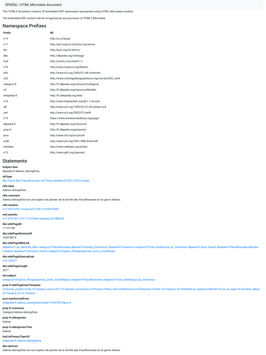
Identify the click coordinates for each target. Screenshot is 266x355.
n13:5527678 (10, 209)
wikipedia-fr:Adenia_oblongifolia (22, 340)
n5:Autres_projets (13, 289)
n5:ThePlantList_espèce (191, 289)
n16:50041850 (50, 209)
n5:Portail (96, 289)
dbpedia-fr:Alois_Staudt (202, 247)
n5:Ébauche (143, 289)
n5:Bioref (211, 289)
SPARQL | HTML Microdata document (33, 5)
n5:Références (127, 289)
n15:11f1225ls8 (29, 218)
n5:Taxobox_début (249, 289)
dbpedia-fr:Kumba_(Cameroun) (89, 247)
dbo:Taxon (9, 180)
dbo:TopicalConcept (28, 180)
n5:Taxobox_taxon (43, 289)
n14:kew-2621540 (30, 209)
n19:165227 (10, 260)
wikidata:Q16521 (63, 180)
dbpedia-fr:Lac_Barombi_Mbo (20, 247)
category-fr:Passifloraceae (54, 247)
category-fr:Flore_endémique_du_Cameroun (161, 247)
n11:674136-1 (11, 218)
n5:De (27, 289)
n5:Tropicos (169, 289)
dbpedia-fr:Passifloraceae (232, 247)
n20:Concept (81, 180)
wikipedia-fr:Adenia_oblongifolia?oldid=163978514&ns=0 (37, 302)
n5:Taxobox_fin (12, 293)
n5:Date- (156, 289)
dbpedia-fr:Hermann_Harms (31, 251)
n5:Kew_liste (110, 289)
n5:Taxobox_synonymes (75, 289)
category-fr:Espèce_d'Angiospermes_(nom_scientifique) (81, 251)
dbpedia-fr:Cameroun (121, 247)
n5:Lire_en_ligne (227, 289)
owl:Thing (46, 180)
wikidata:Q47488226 (51, 218)
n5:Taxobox (28, 293)
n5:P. (57, 289)
